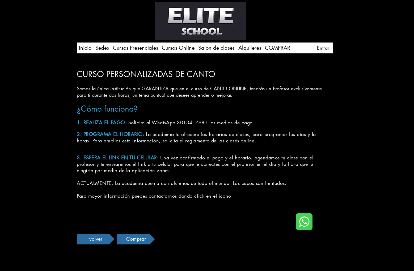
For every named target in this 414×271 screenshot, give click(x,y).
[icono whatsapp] (304, 221)
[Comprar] (136, 239)
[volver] (96, 239)
